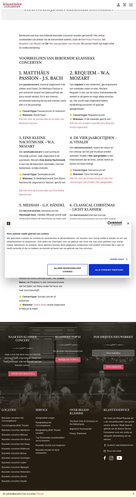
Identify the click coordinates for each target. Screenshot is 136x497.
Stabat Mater (40, 304)
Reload (40, 493)
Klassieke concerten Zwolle (14, 481)
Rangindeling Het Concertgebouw (43, 424)
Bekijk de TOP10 (67, 360)
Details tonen (117, 259)
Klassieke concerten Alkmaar (15, 434)
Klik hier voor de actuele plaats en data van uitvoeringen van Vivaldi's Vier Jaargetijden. (91, 180)
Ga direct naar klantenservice (118, 445)
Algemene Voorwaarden (81, 429)
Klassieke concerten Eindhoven (16, 448)
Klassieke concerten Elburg (14, 453)
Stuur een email (112, 451)
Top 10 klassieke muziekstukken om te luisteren (50, 439)
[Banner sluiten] (128, 223)
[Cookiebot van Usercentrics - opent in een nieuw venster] (109, 223)
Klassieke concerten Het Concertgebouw (13, 419)
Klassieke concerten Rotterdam (16, 472)
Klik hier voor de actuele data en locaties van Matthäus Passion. (41, 121)
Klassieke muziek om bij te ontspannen (47, 451)
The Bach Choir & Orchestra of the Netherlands (84, 422)
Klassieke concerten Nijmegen (15, 467)
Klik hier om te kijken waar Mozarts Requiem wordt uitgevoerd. (92, 125)
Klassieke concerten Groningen (16, 458)
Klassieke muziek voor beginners (50, 445)
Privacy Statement (78, 433)
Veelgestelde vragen (45, 418)
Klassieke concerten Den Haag (16, 444)
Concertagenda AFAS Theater (15, 425)
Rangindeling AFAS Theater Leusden (48, 431)
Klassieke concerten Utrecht (14, 476)
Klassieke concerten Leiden (14, 462)
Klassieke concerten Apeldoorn (16, 430)
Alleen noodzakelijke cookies (67, 270)
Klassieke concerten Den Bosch (16, 439)
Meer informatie (22, 374)
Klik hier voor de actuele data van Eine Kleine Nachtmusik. (41, 192)
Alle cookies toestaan (109, 269)
